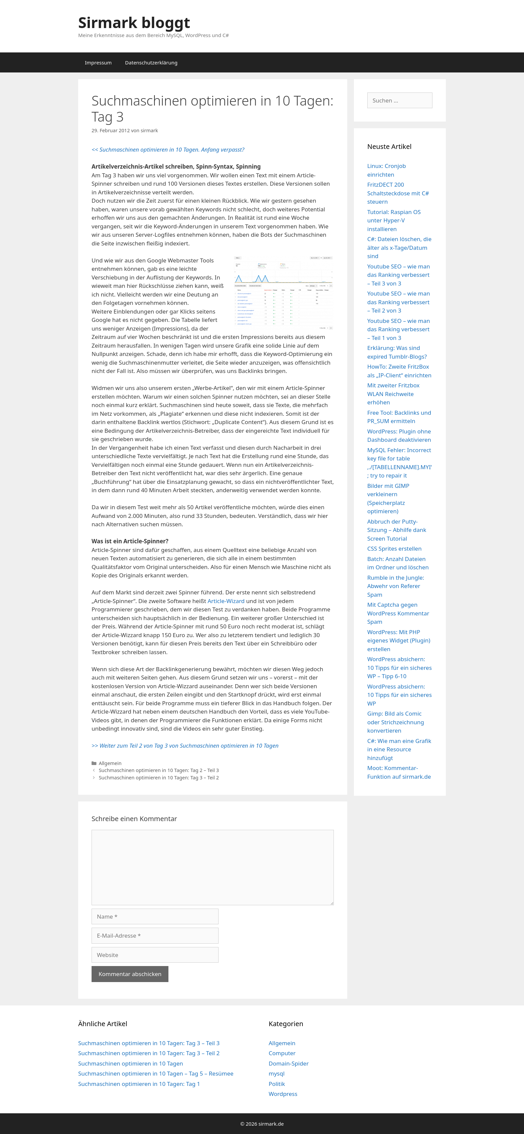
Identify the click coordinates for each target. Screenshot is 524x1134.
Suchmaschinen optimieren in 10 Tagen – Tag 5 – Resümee (156, 1073)
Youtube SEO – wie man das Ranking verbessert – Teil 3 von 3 (398, 274)
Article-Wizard (226, 601)
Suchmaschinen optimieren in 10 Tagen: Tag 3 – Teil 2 (159, 777)
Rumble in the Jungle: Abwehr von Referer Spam (395, 586)
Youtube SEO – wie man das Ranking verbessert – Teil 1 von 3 (398, 329)
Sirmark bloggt (134, 22)
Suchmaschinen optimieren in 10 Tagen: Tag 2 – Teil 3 (159, 770)
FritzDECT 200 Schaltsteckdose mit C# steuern (398, 193)
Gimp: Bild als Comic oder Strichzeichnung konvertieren (395, 722)
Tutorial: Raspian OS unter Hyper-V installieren (394, 220)
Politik (277, 1084)
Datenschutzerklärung (151, 62)
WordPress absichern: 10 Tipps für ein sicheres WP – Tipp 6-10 (399, 667)
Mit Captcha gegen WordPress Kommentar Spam (398, 613)
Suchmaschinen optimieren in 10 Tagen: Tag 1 (139, 1084)
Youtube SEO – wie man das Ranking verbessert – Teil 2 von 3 (398, 302)
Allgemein (110, 763)
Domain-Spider (289, 1063)
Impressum (98, 62)
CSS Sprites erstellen (394, 548)
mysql (277, 1073)
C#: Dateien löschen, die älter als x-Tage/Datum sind (399, 247)
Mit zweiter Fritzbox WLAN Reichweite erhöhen (393, 393)
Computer (282, 1053)
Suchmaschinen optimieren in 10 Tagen (130, 1063)
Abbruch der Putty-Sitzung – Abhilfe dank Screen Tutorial (396, 530)
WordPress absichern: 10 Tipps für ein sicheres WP (399, 695)
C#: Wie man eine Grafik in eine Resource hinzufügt (399, 749)
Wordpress (283, 1094)
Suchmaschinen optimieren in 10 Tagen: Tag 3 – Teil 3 (149, 1043)
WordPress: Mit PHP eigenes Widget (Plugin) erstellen (398, 640)
